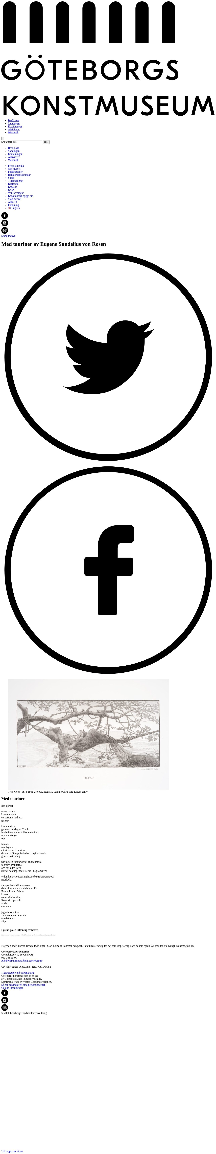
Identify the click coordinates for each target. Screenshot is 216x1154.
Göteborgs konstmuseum (10, 935)
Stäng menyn (8, 235)
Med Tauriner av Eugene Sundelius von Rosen (38, 935)
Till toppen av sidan (108, 1083)
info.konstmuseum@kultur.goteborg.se (21, 960)
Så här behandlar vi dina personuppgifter (23, 984)
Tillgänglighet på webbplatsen (17, 972)
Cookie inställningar (12, 987)
